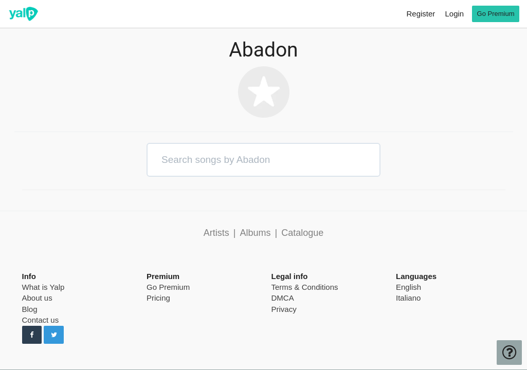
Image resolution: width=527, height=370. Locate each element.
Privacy (284, 309)
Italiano (408, 297)
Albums (255, 233)
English (408, 287)
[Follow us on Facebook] (32, 335)
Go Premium (168, 287)
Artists (216, 233)
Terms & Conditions (304, 287)
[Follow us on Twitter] (54, 335)
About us (37, 297)
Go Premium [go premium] (496, 13)
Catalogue (302, 233)
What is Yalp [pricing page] (43, 287)
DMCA (282, 297)
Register (420, 13)
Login (454, 13)
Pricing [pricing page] (158, 297)
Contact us (40, 320)
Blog (30, 309)
